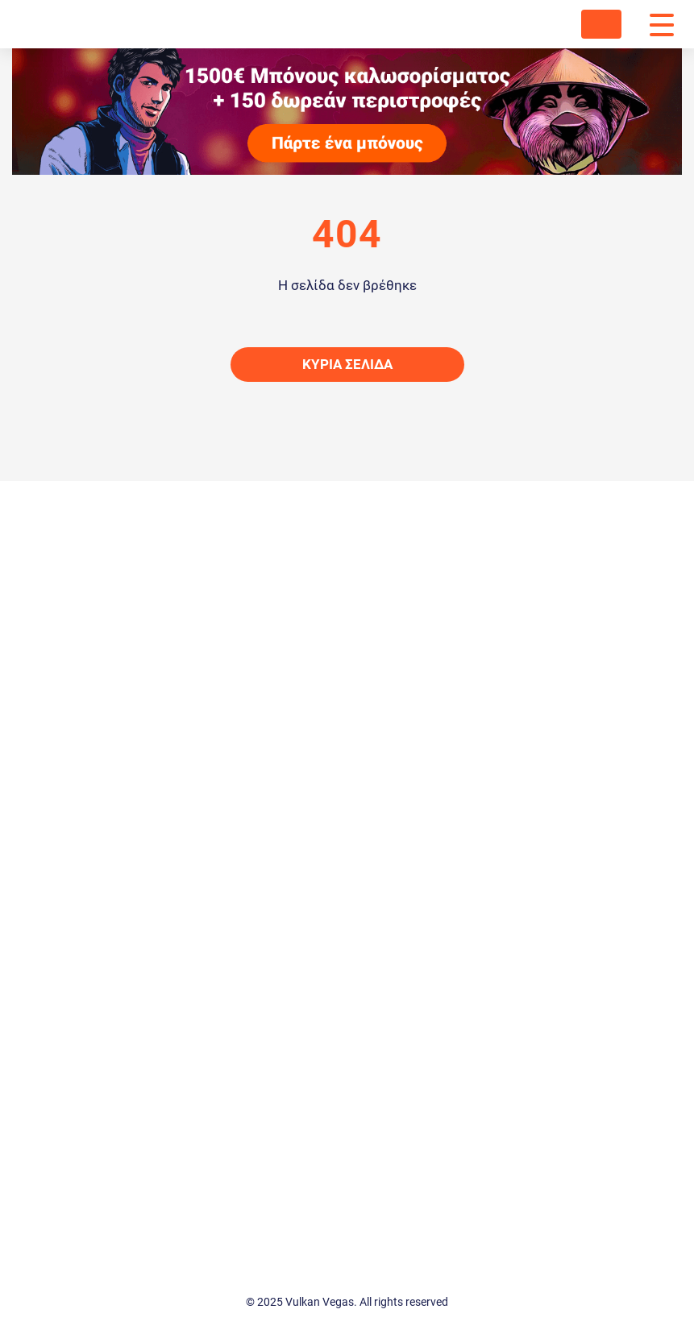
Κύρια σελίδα (347, 364)
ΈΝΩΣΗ (601, 24)
